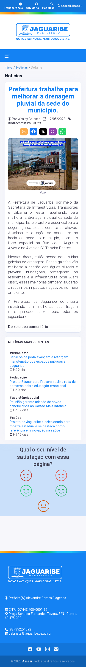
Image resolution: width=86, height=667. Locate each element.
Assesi (27, 661)
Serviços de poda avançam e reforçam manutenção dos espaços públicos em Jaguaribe (39, 361)
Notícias (22, 67)
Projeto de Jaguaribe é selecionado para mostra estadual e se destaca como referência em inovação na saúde (40, 426)
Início (8, 67)
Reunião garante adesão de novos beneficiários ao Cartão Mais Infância (38, 404)
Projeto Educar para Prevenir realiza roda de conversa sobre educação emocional (43, 384)
